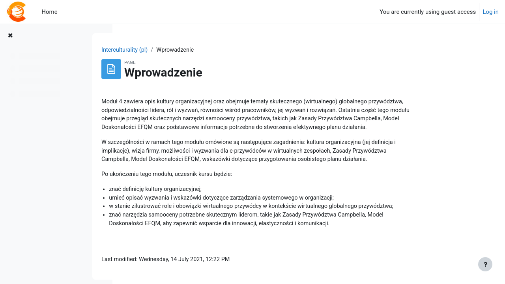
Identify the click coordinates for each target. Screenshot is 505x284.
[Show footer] (485, 264)
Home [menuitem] (49, 11)
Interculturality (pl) (172, 50)
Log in (491, 11)
